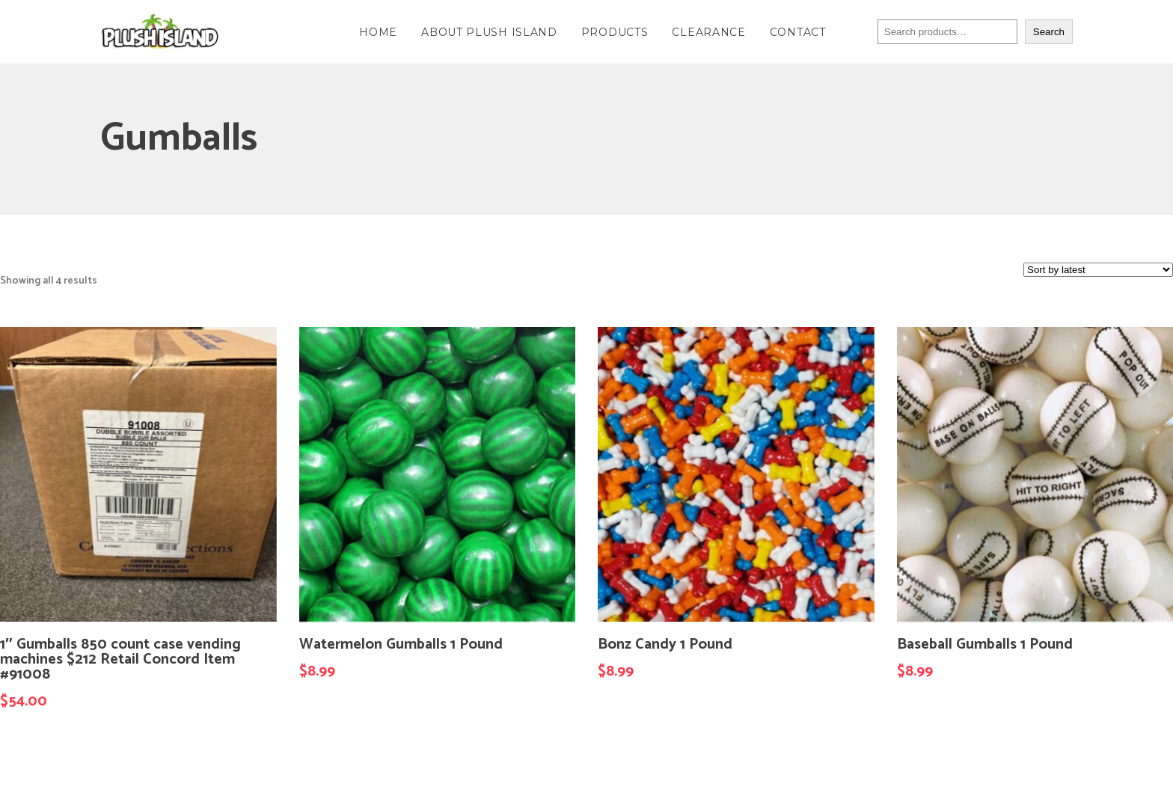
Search (1049, 31)
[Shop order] (1098, 270)
